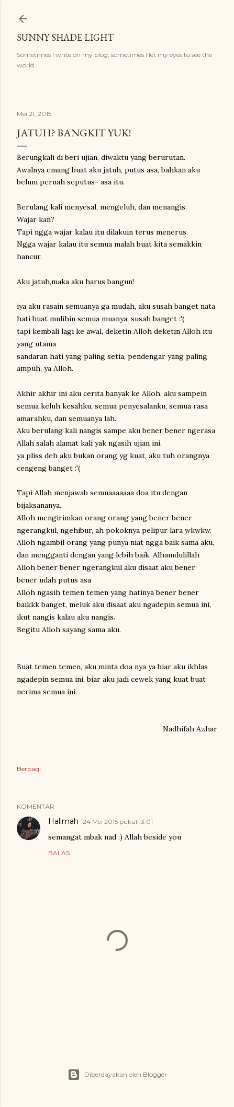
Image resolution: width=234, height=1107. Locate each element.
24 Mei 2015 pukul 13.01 (118, 821)
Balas (59, 853)
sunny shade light (65, 37)
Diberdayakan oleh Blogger (117, 1074)
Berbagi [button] (29, 769)
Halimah (63, 821)
